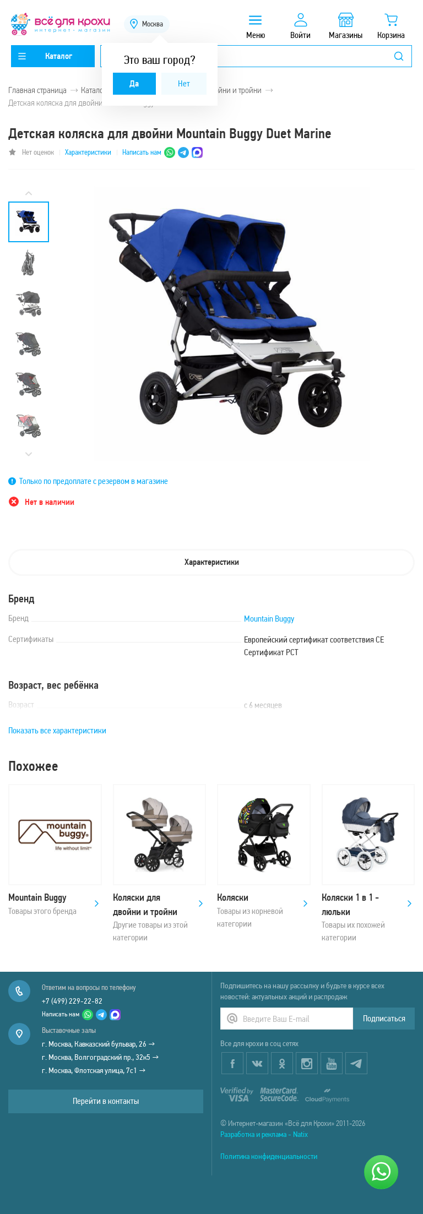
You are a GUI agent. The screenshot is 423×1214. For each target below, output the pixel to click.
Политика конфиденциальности (268, 1156)
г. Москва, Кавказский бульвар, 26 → (98, 1044)
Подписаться (384, 1018)
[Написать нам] (381, 1172)
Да (134, 83)
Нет (184, 83)
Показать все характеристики (57, 730)
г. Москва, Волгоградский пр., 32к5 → (100, 1057)
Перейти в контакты (106, 1101)
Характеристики (88, 152)
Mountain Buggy (269, 618)
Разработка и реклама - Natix (264, 1134)
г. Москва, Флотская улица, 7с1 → (94, 1070)
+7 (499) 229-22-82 (72, 1001)
